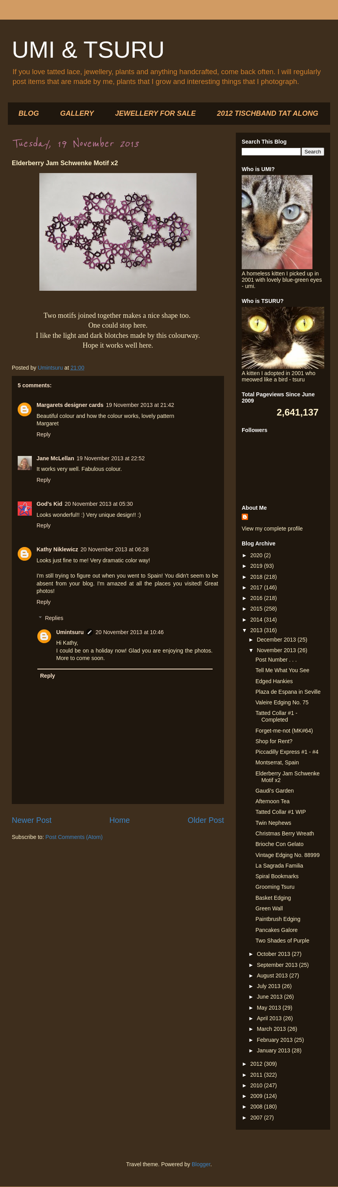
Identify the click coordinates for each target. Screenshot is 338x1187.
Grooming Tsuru (274, 887)
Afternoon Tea (272, 801)
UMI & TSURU (88, 49)
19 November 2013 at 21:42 (140, 405)
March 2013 (272, 1029)
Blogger (201, 1164)
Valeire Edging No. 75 (282, 702)
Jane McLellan (55, 458)
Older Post (205, 820)
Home (119, 820)
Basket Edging (273, 898)
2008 (257, 1106)
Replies (54, 618)
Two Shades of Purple (282, 940)
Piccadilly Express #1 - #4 (286, 752)
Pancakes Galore (276, 930)
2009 (257, 1096)
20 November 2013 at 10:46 (130, 632)
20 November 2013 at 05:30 (99, 504)
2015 (257, 608)
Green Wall (269, 908)
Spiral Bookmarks (277, 876)
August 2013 (273, 975)
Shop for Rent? (273, 741)
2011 (257, 1075)
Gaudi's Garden (274, 791)
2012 (257, 1064)
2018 (257, 577)
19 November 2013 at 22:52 (111, 458)
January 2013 (274, 1050)
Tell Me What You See (282, 670)
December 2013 (277, 639)
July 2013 (269, 986)
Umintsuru (70, 632)
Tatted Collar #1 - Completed (276, 716)
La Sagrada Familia (279, 865)
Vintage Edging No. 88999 (287, 855)
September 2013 (278, 965)
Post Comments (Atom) (74, 837)
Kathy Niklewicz (57, 549)
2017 (257, 587)
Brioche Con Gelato (279, 844)
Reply (44, 434)
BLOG (28, 113)
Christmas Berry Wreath (284, 833)
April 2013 (270, 1018)
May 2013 (269, 1008)
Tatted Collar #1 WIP (280, 812)
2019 (257, 566)
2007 (257, 1117)
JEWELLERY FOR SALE (155, 113)
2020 (257, 555)
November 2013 (277, 650)
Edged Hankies (274, 681)
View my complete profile (272, 528)
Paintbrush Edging (277, 919)
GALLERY (77, 113)
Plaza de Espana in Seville (288, 692)
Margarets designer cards (70, 405)
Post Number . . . (276, 659)
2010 (257, 1085)
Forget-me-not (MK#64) (284, 731)
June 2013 (270, 997)
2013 (257, 630)
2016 (257, 598)
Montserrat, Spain (277, 762)
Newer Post (31, 820)
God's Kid (49, 504)
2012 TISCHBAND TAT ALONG (267, 113)
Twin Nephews (273, 823)
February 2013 (275, 1040)
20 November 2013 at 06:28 (115, 549)
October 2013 (274, 954)
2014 (257, 619)
